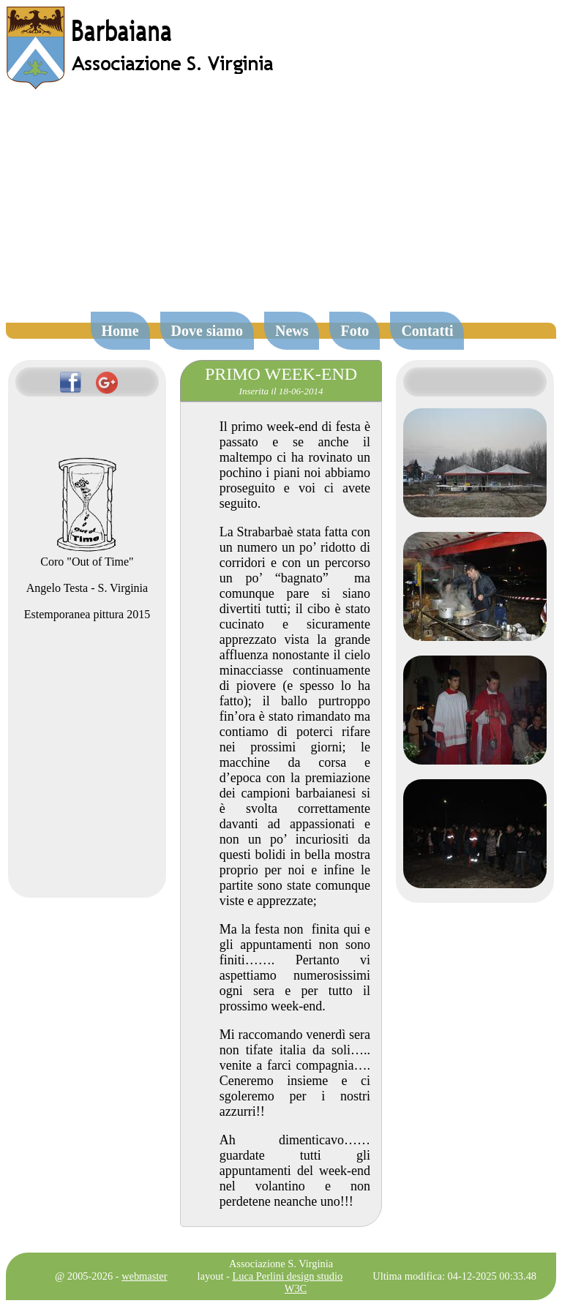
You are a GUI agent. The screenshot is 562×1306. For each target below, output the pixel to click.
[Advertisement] (281, 207)
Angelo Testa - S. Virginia (87, 588)
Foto (354, 331)
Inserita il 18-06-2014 (281, 391)
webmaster (144, 1276)
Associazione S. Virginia (281, 1263)
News (292, 331)
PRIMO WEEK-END (281, 373)
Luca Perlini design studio (288, 1276)
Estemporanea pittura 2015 (87, 614)
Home (120, 331)
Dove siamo (207, 331)
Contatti (427, 331)
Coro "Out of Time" (86, 555)
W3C (296, 1288)
